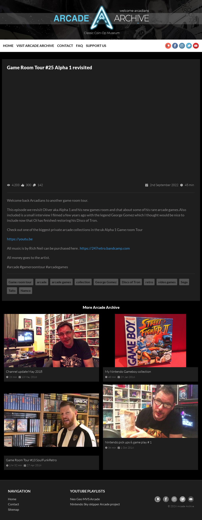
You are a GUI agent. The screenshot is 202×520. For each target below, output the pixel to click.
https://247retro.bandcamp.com (105, 248)
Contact (65, 46)
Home (8, 46)
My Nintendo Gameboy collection (128, 372)
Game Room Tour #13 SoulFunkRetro (31, 460)
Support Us (96, 46)
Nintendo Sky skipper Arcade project (95, 504)
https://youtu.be (20, 239)
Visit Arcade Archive (35, 46)
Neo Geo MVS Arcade (85, 499)
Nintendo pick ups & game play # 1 (128, 442)
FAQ (79, 46)
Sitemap (13, 509)
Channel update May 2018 (24, 372)
